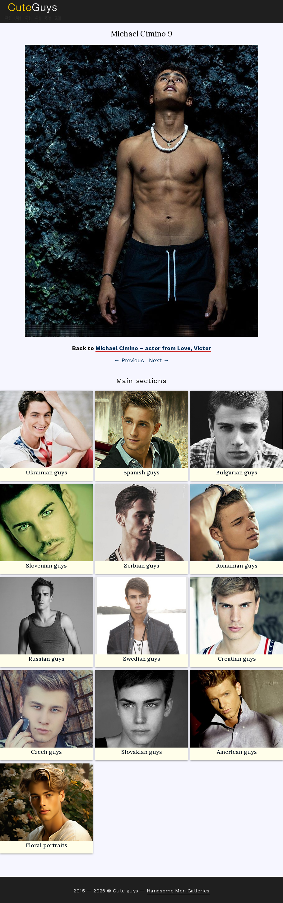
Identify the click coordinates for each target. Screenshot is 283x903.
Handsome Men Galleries (178, 891)
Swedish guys (141, 658)
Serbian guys (141, 565)
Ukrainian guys (46, 472)
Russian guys (46, 619)
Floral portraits (46, 805)
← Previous (129, 360)
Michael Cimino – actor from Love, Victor (153, 348)
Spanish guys (141, 472)
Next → (159, 360)
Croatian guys (237, 658)
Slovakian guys (141, 712)
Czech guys (46, 751)
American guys (236, 712)
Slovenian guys (46, 565)
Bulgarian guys (236, 433)
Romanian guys (236, 526)
